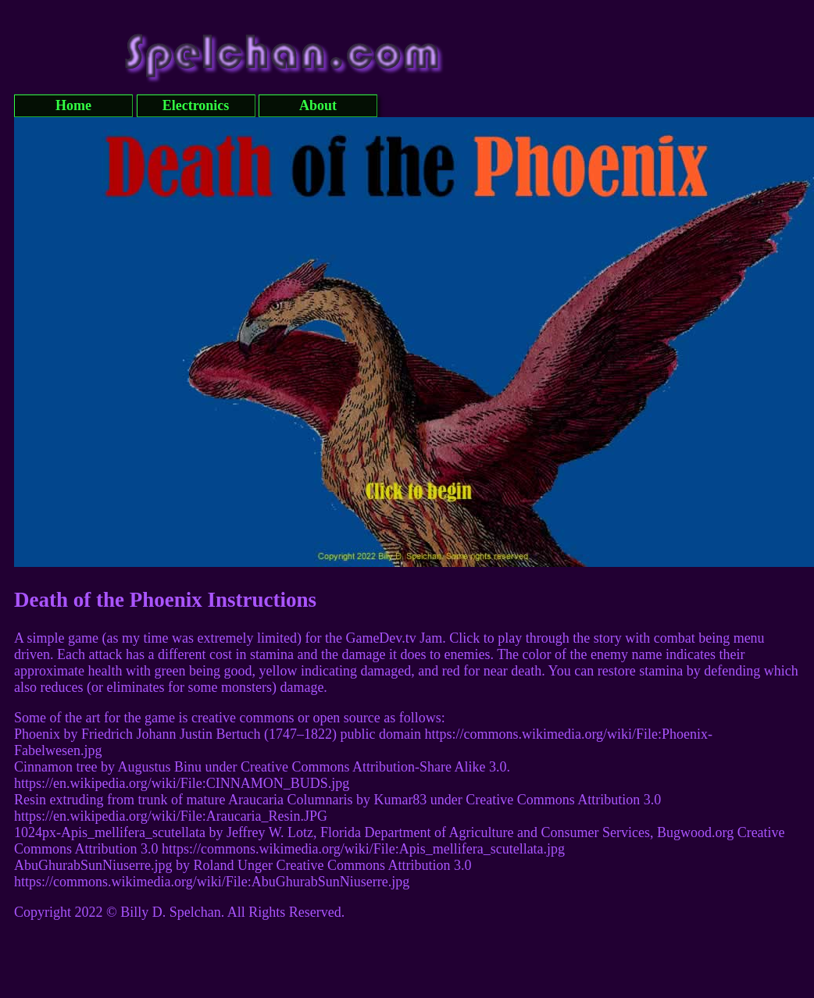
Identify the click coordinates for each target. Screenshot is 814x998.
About (318, 105)
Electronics (196, 105)
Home (73, 105)
